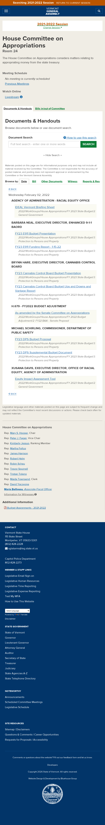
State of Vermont (15, 632)
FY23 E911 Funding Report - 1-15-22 (38, 247)
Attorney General (15, 648)
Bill (34, 181)
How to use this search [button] (79, 138)
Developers (52, 765)
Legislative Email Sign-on (19, 576)
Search (88, 144)
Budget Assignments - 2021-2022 (25, 508)
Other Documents (51, 181)
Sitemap (9, 729)
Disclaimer (10, 618)
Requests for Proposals (18, 739)
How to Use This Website (19, 601)
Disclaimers (23, 729)
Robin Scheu (17, 463)
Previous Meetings (17, 84)
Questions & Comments (18, 734)
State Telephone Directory (20, 678)
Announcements (14, 697)
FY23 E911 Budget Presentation (35, 234)
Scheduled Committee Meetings (24, 702)
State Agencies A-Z (16, 673)
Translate (20, 615)
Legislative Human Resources (22, 581)
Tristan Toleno (18, 474)
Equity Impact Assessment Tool (35, 379)
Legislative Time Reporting (20, 586)
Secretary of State (15, 658)
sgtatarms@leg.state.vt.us (21, 548)
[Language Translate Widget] (17, 611)
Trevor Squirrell (19, 469)
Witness (72, 181)
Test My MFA (12, 596)
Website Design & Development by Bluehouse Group (52, 778)
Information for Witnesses (20, 494)
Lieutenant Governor (17, 642)
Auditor (9, 653)
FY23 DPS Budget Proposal (33, 339)
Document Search (52, 138)
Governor (10, 637)
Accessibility (40, 739)
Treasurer (10, 663)
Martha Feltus (18, 448)
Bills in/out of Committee (50, 108)
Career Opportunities (46, 734)
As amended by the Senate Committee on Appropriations (52, 313)
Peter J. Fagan (18, 438)
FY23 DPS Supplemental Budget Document (43, 352)
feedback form (70, 757)
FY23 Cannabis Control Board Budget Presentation (48, 273)
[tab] (17, 108)
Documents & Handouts (18, 108)
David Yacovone (19, 484)
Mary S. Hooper (19, 433)
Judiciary (10, 668)
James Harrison (19, 453)
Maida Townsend (20, 479)
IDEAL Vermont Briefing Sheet (34, 207)
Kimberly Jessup (19, 443)
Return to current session (73, 2)
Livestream (12, 97)
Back (12, 189)
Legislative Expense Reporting (22, 591)
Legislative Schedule (17, 707)
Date (24, 181)
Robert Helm (17, 458)
